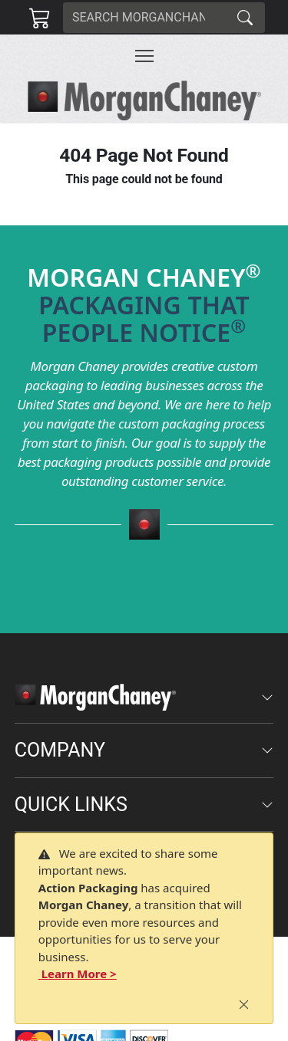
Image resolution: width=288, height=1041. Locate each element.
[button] (144, 56)
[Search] (144, 17)
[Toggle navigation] (144, 56)
